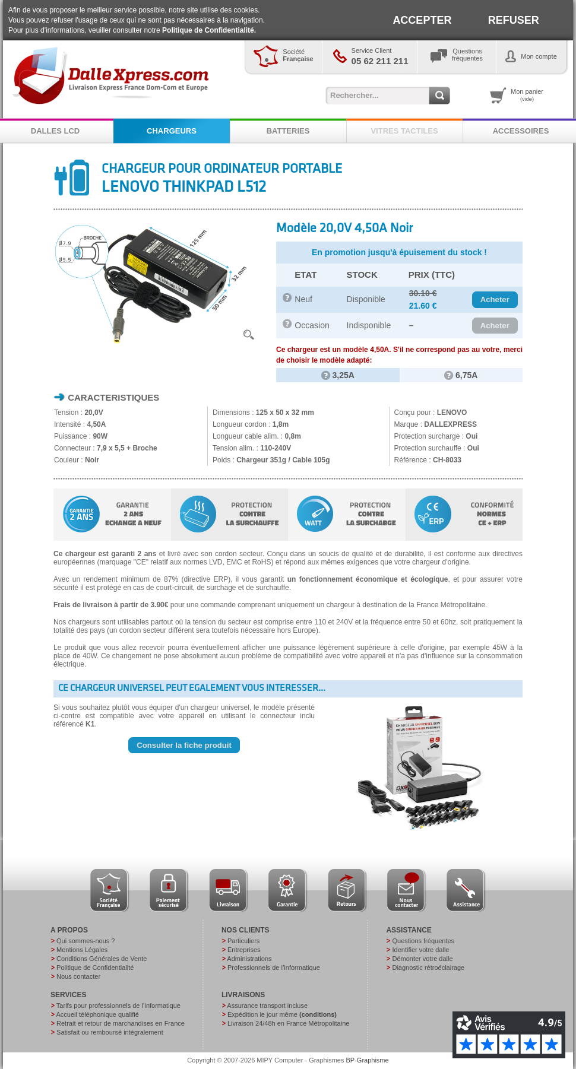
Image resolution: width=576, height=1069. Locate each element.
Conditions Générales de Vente (101, 958)
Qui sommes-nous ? (85, 940)
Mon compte (539, 56)
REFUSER (513, 20)
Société (298, 55)
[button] (495, 299)
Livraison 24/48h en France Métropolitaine (288, 1023)
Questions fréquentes (423, 940)
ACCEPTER (422, 20)
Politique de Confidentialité (95, 967)
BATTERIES (288, 130)
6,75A (460, 375)
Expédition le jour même (282, 1014)
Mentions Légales (81, 949)
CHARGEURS (172, 130)
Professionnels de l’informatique (273, 967)
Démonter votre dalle (422, 958)
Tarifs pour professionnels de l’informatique (118, 1005)
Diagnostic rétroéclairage (428, 967)
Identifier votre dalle (420, 949)
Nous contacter (78, 976)
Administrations (249, 958)
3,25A (338, 375)
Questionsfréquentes (467, 54)
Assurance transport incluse (267, 1005)
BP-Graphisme (367, 1060)
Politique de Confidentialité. (209, 30)
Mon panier (527, 95)
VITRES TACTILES (404, 130)
